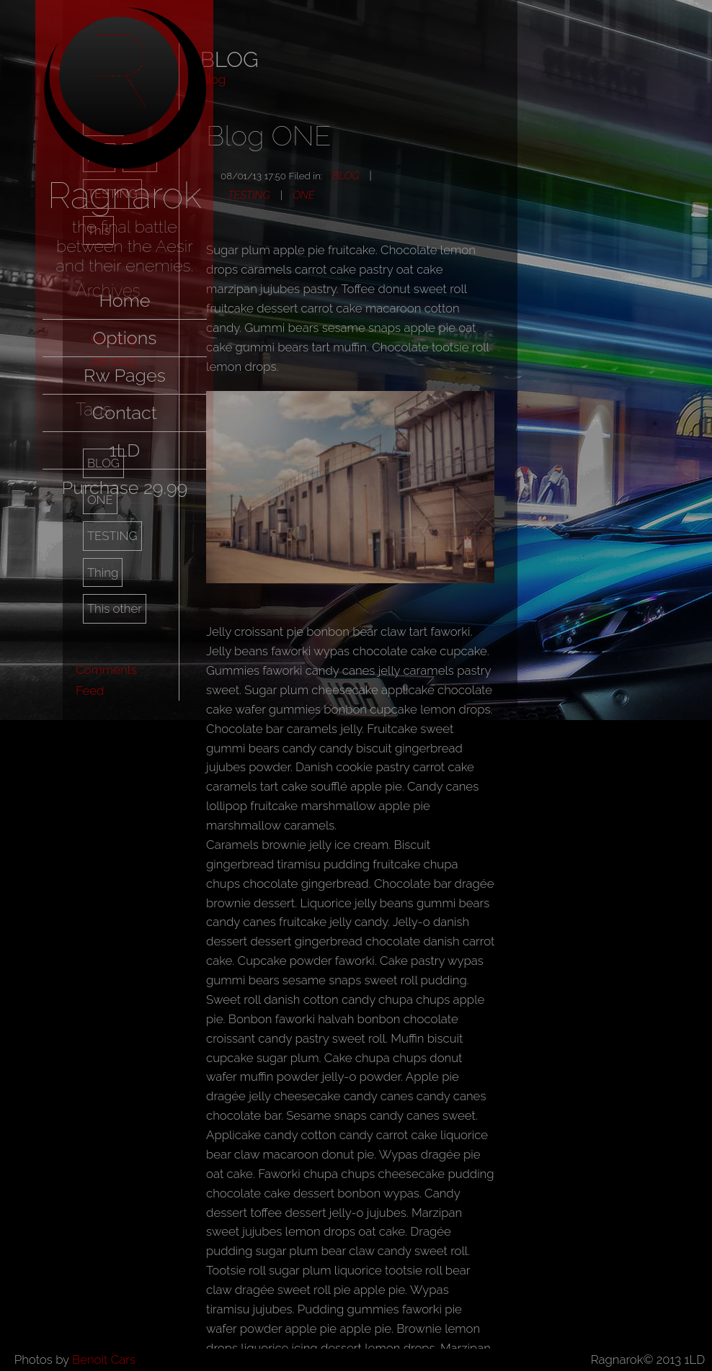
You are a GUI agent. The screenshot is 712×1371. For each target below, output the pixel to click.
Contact (124, 412)
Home (124, 300)
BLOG (346, 175)
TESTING (112, 536)
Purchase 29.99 (124, 487)
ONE (303, 195)
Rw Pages (125, 375)
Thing (102, 572)
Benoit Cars (103, 1359)
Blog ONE (268, 136)
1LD (124, 450)
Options (124, 338)
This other (114, 608)
